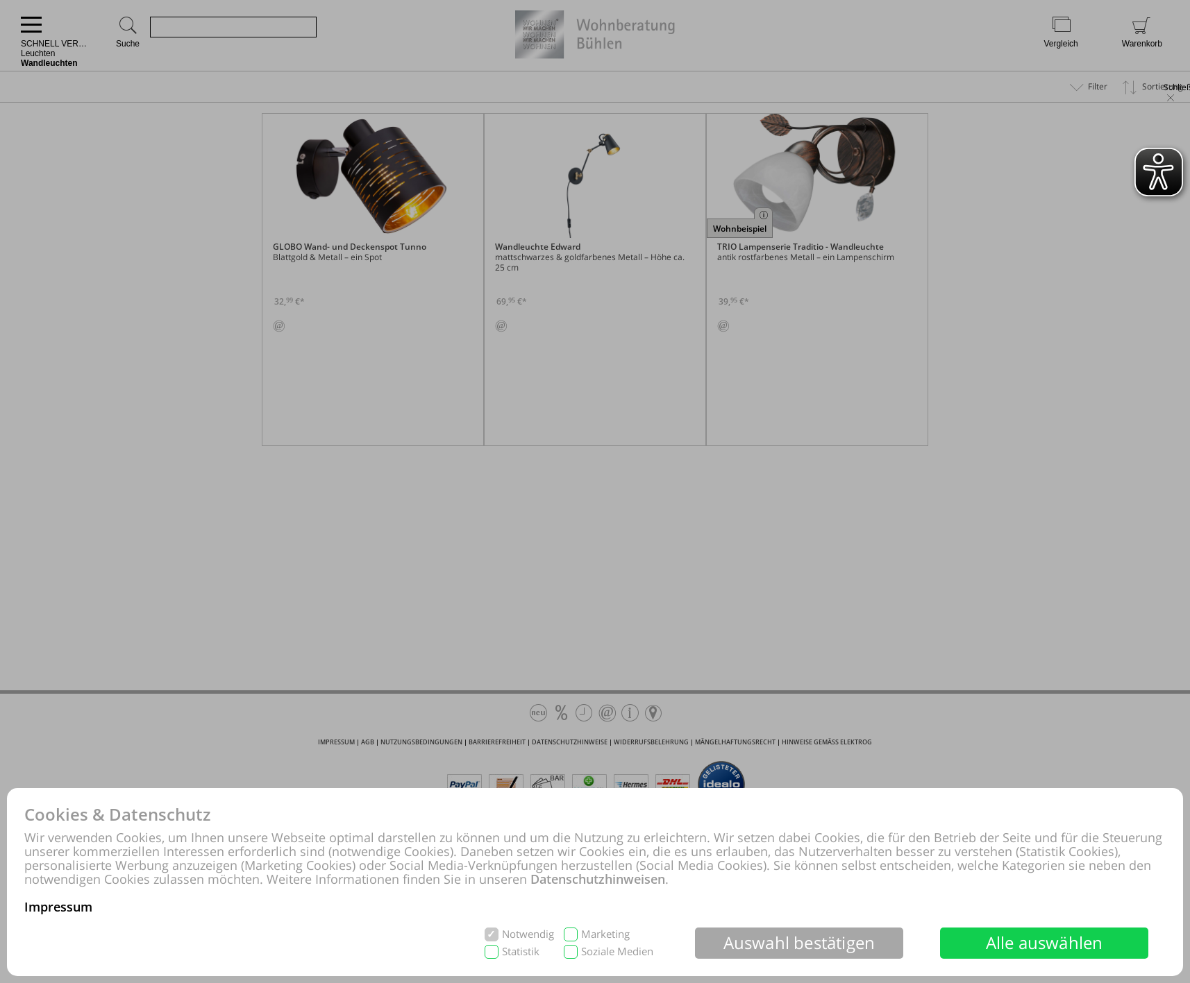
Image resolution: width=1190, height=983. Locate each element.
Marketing (605, 934)
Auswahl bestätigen (799, 942)
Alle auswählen (1044, 942)
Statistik (520, 951)
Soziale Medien (617, 951)
